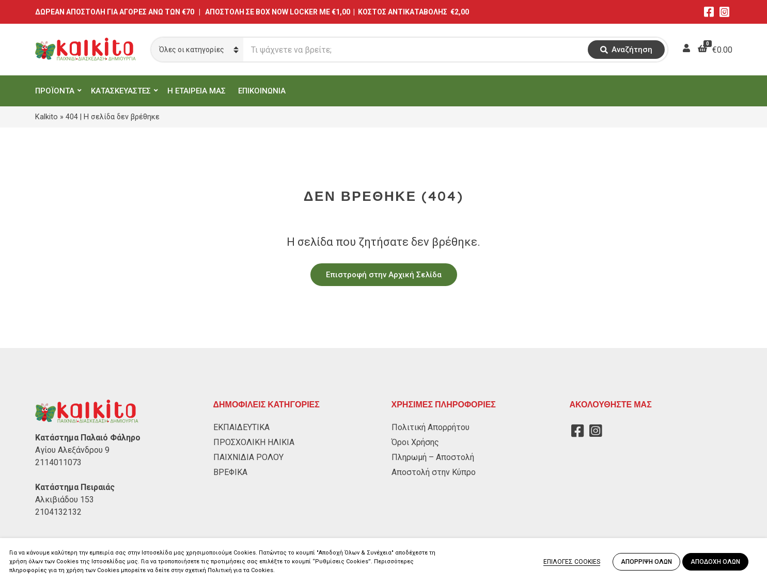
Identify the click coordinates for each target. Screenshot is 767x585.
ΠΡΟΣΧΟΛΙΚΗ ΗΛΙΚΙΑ (253, 442)
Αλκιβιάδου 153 (64, 499)
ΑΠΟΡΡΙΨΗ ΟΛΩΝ (646, 561)
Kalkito (46, 117)
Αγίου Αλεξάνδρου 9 (72, 450)
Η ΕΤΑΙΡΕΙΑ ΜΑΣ (196, 91)
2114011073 (58, 462)
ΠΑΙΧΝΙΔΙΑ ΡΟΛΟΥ (248, 457)
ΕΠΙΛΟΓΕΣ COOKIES (571, 561)
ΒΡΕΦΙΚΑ (230, 472)
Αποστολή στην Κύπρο (434, 472)
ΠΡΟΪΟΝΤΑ (54, 91)
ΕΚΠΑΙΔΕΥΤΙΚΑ (241, 427)
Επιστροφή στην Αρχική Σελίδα (384, 274)
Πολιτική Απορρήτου (430, 427)
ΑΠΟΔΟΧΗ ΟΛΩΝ (715, 561)
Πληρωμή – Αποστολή (433, 457)
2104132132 (58, 512)
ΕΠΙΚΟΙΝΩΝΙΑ (262, 91)
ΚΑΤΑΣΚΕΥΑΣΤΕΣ (121, 91)
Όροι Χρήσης (415, 442)
